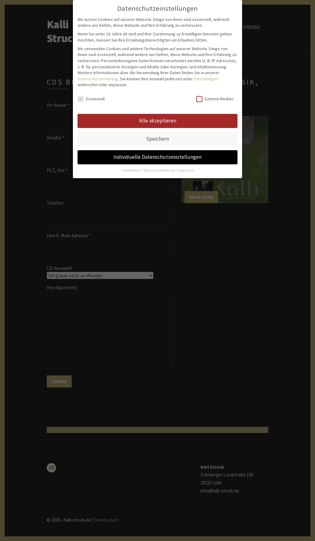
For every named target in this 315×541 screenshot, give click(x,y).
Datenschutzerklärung (98, 49)
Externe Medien (214, 69)
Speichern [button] (157, 109)
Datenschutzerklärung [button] (159, 141)
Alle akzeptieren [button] (157, 91)
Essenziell (91, 69)
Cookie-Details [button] (131, 141)
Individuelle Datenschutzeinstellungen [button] (157, 127)
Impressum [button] (186, 141)
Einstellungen (206, 49)
